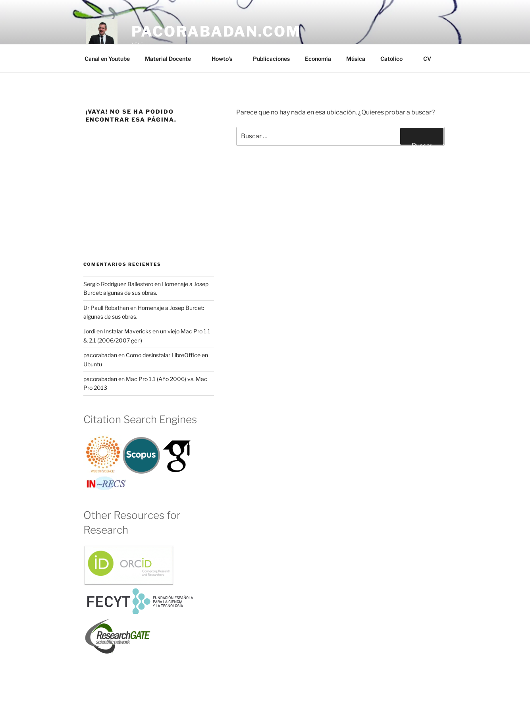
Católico (395, 58)
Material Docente (172, 58)
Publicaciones (271, 58)
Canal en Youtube (107, 58)
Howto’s (226, 58)
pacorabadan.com (216, 31)
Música (355, 58)
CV (427, 58)
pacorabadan (100, 355)
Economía (318, 58)
